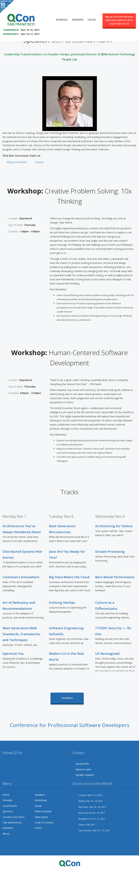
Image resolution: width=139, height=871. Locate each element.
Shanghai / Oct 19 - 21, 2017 (88, 818)
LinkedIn (39, 162)
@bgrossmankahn (17, 162)
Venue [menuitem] (38, 805)
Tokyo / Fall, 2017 (83, 824)
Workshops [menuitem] (41, 800)
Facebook (11, 764)
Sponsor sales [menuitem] (83, 769)
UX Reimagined (107, 653)
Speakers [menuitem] (77, 16)
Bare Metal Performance (114, 577)
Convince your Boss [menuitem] (14, 817)
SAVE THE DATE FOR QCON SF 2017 (25, 22)
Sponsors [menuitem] (8, 811)
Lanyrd (44, 764)
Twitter (5, 764)
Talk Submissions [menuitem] (12, 822)
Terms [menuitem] (38, 828)
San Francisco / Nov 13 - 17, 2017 (91, 830)
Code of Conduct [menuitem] (44, 822)
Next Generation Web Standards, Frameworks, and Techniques (22, 634)
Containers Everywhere (21, 577)
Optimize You (13, 653)
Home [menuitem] (6, 794)
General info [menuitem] (82, 763)
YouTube (24, 764)
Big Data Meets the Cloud (69, 577)
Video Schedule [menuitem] (43, 811)
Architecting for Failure (114, 526)
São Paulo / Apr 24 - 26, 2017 (89, 807)
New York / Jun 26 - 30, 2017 (88, 812)
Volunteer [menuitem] (8, 828)
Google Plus (18, 764)
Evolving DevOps (62, 602)
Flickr (31, 764)
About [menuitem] (6, 833)
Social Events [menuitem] (10, 805)
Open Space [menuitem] (41, 817)
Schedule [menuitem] (62, 16)
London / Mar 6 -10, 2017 (87, 795)
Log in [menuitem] (92, 16)
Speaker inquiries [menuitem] (85, 774)
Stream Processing (110, 551)
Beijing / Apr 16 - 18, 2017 (87, 801)
